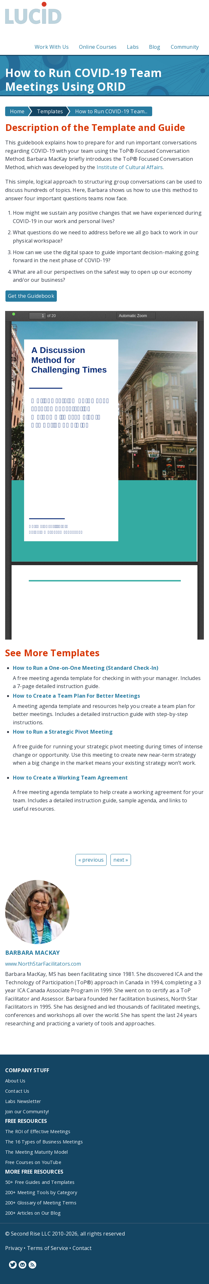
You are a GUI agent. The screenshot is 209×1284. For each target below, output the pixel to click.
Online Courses (98, 47)
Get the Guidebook (31, 295)
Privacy (13, 1248)
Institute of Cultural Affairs (130, 167)
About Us (15, 1081)
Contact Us (17, 1091)
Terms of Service (47, 1248)
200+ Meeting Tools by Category (41, 1192)
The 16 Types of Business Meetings (44, 1142)
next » (120, 859)
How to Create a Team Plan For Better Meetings (76, 695)
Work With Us (52, 47)
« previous (91, 859)
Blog (155, 47)
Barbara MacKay (32, 952)
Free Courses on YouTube (33, 1162)
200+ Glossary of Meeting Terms (40, 1203)
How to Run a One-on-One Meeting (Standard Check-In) (85, 667)
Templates (50, 111)
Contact (82, 1248)
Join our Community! (27, 1111)
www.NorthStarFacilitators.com (43, 963)
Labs (133, 47)
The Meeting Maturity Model (36, 1152)
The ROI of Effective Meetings (38, 1131)
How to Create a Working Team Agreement (70, 777)
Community (185, 47)
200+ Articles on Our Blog (33, 1213)
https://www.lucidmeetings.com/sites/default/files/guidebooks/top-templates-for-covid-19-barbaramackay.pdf (104, 475)
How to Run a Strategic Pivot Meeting (63, 731)
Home (17, 111)
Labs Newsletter (23, 1101)
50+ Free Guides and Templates (40, 1182)
